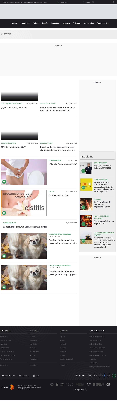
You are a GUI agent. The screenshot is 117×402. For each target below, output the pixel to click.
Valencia (34, 348)
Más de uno (5, 337)
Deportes (66, 23)
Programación (62, 2)
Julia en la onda (6, 341)
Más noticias (89, 23)
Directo (14, 23)
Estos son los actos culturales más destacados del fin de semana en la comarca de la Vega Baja (104, 186)
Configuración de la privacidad (101, 367)
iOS (36, 378)
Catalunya (34, 341)
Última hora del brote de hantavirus (12, 2)
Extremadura (35, 352)
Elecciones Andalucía (105, 23)
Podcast (36, 23)
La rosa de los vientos (8, 356)
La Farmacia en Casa (60, 195)
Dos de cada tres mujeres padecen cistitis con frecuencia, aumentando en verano (57, 149)
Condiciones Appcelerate (99, 356)
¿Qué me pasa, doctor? (13, 107)
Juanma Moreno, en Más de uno (33, 2)
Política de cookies (97, 344)
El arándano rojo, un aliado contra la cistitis (61, 228)
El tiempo (76, 23)
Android (24, 378)
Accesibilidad (95, 363)
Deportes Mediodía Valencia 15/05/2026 (102, 166)
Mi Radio (86, 2)
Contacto (94, 359)
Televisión (64, 352)
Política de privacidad (98, 337)
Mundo (63, 341)
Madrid (33, 337)
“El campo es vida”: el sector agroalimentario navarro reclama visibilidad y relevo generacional (104, 241)
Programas (25, 23)
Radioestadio (5, 348)
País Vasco (34, 359)
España (45, 23)
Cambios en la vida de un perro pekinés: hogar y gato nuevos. (62, 262)
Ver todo (5, 365)
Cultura (63, 356)
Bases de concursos (97, 352)
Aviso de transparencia (98, 348)
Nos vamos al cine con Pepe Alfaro (104, 221)
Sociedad (64, 348)
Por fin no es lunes (7, 359)
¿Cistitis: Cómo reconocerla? (57, 166)
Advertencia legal (96, 341)
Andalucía (34, 344)
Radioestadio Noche (8, 352)
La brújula (4, 344)
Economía (55, 23)
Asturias (34, 356)
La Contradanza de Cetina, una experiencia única (102, 203)
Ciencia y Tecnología (67, 359)
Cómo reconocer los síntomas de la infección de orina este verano (58, 109)
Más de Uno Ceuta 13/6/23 (14, 146)
